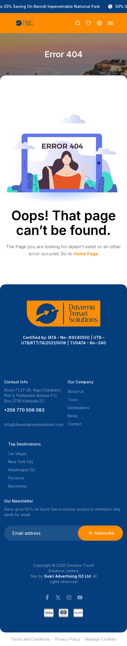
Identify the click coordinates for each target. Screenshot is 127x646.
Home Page (86, 253)
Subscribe (100, 533)
